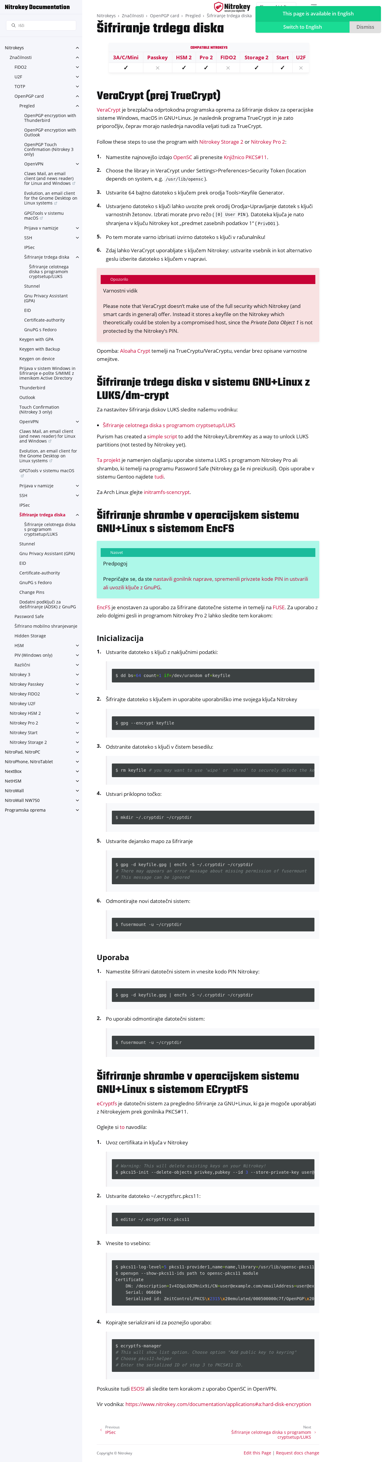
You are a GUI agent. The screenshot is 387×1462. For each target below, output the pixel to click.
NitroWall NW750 (22, 800)
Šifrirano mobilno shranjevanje (46, 626)
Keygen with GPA (36, 339)
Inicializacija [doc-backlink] (120, 638)
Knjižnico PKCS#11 (245, 157)
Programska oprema (25, 810)
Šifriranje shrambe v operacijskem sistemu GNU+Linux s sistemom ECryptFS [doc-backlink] (198, 1083)
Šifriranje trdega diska (46, 257)
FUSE (279, 607)
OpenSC (182, 157)
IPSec (29, 247)
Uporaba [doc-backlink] (113, 957)
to (122, 1126)
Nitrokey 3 (20, 674)
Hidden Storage (30, 636)
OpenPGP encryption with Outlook (50, 132)
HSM (19, 645)
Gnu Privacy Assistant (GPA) (46, 298)
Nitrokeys (14, 48)
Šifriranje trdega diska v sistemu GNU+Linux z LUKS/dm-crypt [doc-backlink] (203, 389)
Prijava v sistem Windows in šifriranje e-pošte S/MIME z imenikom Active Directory (47, 373)
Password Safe (29, 616)
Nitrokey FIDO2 (25, 694)
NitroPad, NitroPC (22, 752)
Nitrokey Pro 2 (24, 723)
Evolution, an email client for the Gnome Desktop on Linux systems (50, 198)
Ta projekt (108, 459)
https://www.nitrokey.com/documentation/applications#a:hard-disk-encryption (218, 1404)
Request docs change (297, 1453)
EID (27, 310)
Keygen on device (37, 358)
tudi (159, 476)
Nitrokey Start (23, 732)
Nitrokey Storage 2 (28, 742)
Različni (22, 665)
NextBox (13, 771)
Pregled (27, 106)
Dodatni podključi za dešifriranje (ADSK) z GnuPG (47, 604)
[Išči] (41, 26)
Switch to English (302, 27)
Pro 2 (206, 57)
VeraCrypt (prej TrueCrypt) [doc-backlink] (158, 96)
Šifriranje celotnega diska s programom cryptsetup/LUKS (49, 271)
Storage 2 (256, 57)
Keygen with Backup (39, 349)
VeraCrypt (109, 109)
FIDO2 (21, 67)
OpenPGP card (29, 96)
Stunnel (32, 286)
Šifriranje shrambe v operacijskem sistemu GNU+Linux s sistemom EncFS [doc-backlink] (198, 522)
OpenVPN (34, 164)
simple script (162, 436)
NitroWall (14, 790)
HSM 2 (184, 57)
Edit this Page (257, 1453)
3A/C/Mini (125, 57)
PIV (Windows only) (33, 655)
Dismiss (365, 27)
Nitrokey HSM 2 (25, 713)
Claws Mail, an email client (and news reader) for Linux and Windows (48, 178)
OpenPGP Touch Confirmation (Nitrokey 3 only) (48, 149)
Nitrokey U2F (22, 703)
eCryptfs (107, 1103)
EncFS (103, 607)
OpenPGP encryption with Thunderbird (50, 118)
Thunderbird (32, 388)
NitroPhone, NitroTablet (29, 761)
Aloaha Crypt (135, 350)
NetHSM (13, 781)
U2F (18, 77)
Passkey (157, 57)
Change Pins (31, 592)
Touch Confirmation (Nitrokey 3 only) (39, 409)
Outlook (27, 397)
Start (282, 57)
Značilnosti (21, 57)
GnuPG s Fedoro (40, 329)
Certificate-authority (44, 320)
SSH (28, 237)
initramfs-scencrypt (167, 492)
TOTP (20, 86)
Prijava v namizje (41, 228)
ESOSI (138, 1388)
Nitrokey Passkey (27, 684)
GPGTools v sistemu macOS (44, 215)
